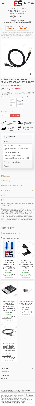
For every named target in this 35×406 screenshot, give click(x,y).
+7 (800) (14, 11)
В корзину (15, 115)
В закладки (7, 89)
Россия (7, 166)
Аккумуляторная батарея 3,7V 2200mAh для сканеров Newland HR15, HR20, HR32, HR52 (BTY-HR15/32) (9, 305)
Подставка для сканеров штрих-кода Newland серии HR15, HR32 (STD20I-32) (26, 264)
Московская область (12, 162)
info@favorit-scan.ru (17, 16)
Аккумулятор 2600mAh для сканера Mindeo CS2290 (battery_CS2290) (9, 264)
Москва (7, 142)
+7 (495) (14, 9)
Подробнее (6, 275)
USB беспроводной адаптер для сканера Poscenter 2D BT (26, 303)
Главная (4, 33)
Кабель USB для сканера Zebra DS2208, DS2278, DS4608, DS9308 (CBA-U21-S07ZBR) (9, 347)
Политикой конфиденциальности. (13, 402)
